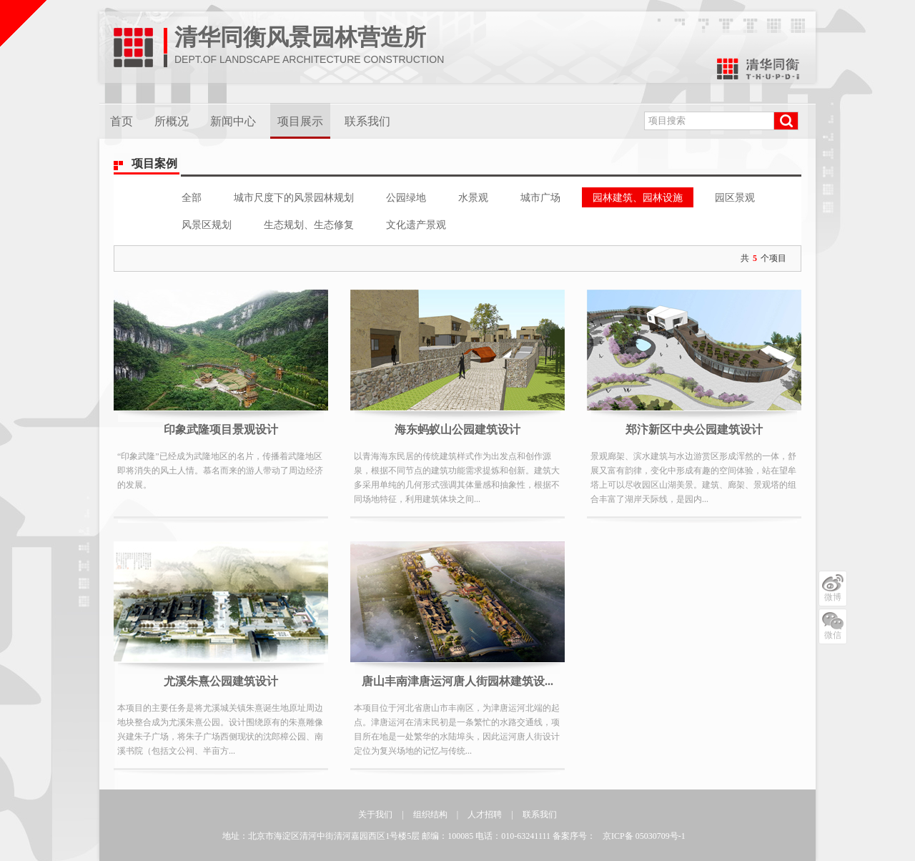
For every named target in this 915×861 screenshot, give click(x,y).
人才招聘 (485, 815)
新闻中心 (233, 121)
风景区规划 (207, 224)
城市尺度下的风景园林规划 (294, 197)
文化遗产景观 (416, 224)
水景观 (473, 197)
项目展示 (300, 121)
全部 (192, 197)
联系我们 (367, 121)
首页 (121, 121)
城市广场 (540, 197)
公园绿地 (406, 197)
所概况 (171, 121)
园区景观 (735, 197)
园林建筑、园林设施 (638, 197)
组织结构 (430, 815)
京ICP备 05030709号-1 (644, 836)
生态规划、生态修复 (309, 224)
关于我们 (375, 815)
